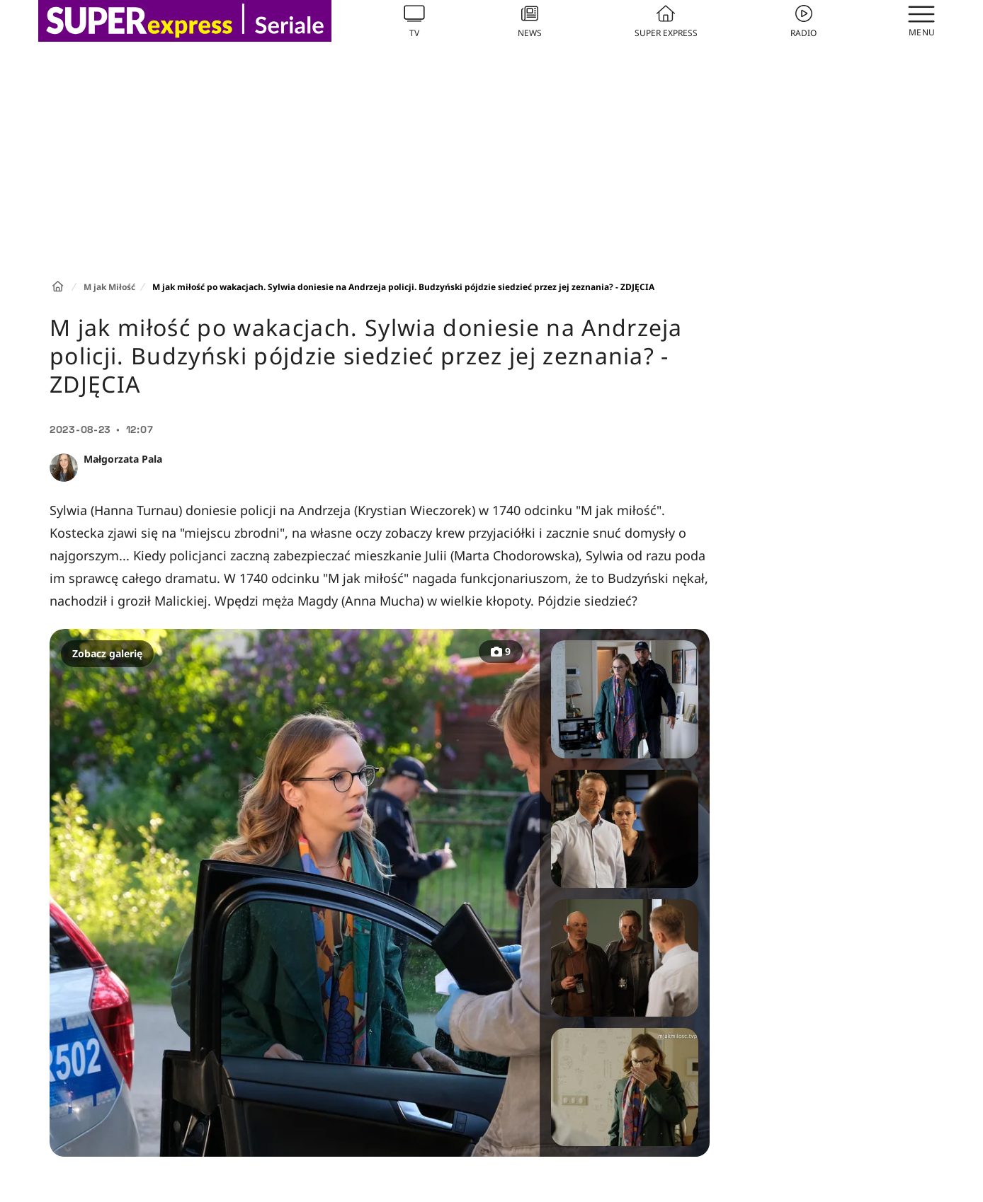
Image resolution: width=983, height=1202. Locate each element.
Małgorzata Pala (123, 459)
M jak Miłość (109, 287)
